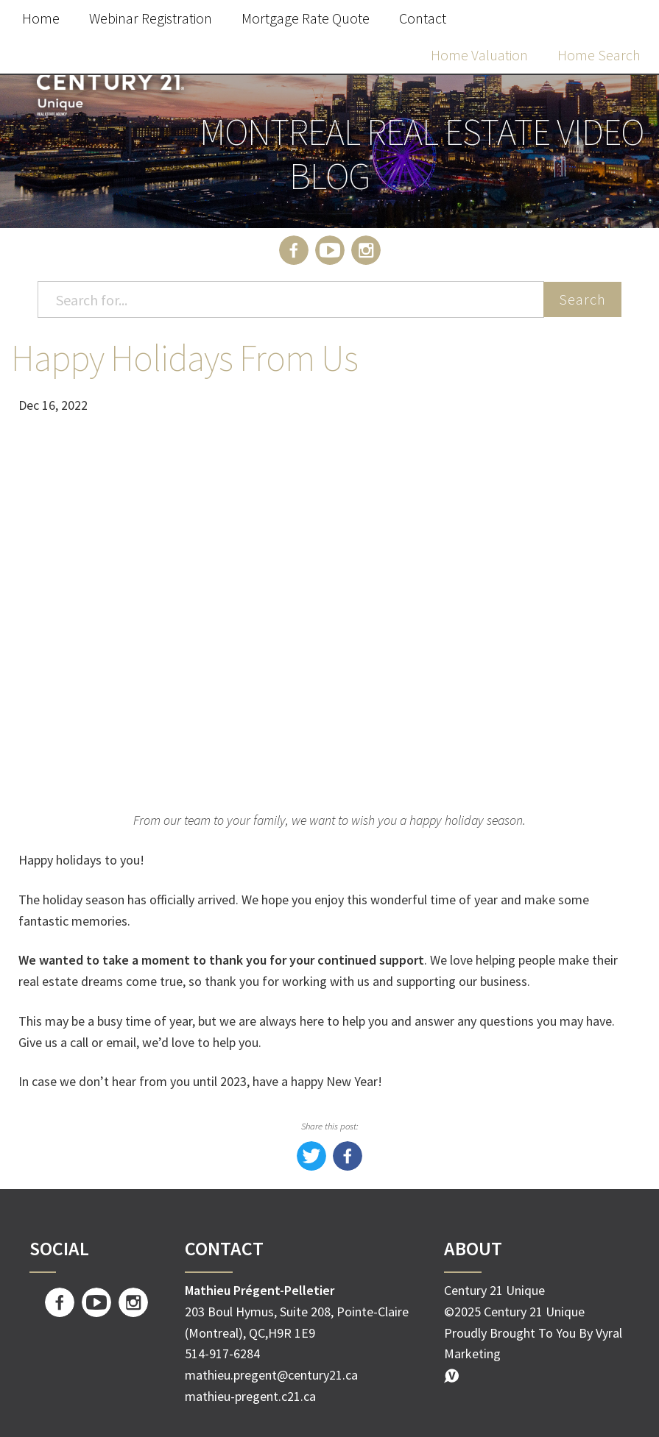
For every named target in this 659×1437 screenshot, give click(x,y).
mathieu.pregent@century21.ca (271, 1374)
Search (582, 299)
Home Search (599, 55)
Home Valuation (479, 55)
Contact (422, 18)
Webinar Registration (150, 18)
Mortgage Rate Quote (306, 18)
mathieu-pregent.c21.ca (250, 1396)
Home (41, 18)
